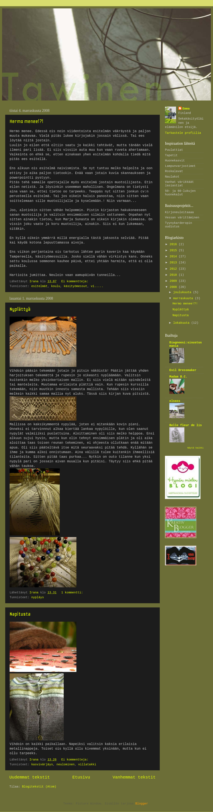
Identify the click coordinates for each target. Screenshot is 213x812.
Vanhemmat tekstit (134, 777)
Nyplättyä (20, 309)
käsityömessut (75, 286)
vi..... (97, 286)
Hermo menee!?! (26, 121)
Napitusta (20, 614)
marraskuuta (184, 298)
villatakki (87, 764)
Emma (186, 108)
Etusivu (81, 777)
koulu (55, 286)
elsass (174, 401)
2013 (174, 262)
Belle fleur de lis (185, 425)
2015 (174, 250)
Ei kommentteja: (75, 281)
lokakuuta (182, 323)
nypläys (37, 597)
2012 (174, 269)
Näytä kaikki (195, 448)
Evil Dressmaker (183, 370)
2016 (174, 244)
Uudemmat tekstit (29, 777)
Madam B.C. (178, 376)
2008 (174, 287)
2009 (174, 281)
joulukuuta (183, 292)
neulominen (66, 764)
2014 (174, 256)
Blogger (141, 803)
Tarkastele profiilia (183, 133)
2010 (174, 275)
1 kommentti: (73, 592)
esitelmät (39, 286)
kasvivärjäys (42, 764)
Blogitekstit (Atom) (39, 786)
